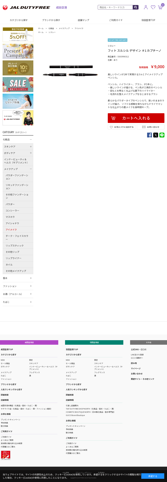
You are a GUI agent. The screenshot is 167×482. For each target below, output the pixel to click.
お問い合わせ (137, 373)
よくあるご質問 (7, 440)
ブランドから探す (51, 20)
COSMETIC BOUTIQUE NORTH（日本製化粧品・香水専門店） (91, 412)
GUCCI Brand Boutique (75, 415)
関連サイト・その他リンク (142, 378)
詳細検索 (5, 394)
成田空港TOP (7, 349)
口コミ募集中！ (137, 357)
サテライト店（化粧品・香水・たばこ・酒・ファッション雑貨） (26, 408)
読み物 (134, 363)
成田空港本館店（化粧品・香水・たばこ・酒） (19, 405)
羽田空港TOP (148, 20)
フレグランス (34, 372)
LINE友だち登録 (137, 354)
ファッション (6, 379)
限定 (31, 360)
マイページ (136, 368)
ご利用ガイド (116, 20)
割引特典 (4, 426)
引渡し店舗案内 (72, 405)
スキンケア (33, 363)
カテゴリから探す (19, 20)
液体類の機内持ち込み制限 (11, 443)
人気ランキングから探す (11, 389)
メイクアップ (6, 372)
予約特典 (4, 422)
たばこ (3, 375)
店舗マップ (83, 20)
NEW (3, 360)
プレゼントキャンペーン (10, 419)
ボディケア (5, 366)
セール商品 (5, 363)
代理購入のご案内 (8, 446)
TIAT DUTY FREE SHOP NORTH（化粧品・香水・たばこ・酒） (90, 408)
